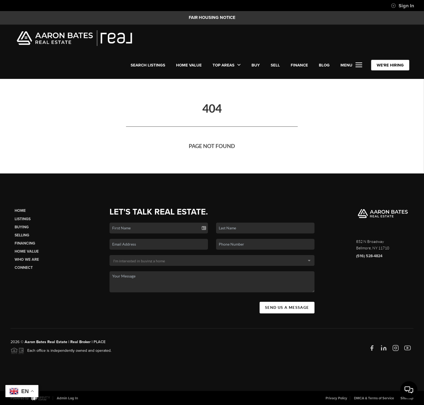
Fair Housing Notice (212, 17)
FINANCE (299, 65)
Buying (22, 229)
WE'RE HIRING (390, 65)
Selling (22, 237)
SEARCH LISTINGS (148, 65)
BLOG (324, 65)
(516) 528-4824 (369, 258)
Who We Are (27, 261)
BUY (255, 65)
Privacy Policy (336, 398)
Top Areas (227, 65)
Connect (24, 269)
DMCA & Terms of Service (374, 398)
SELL (275, 65)
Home (20, 212)
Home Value (189, 65)
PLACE (99, 344)
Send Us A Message (287, 309)
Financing (25, 245)
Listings (23, 221)
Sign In (402, 5)
